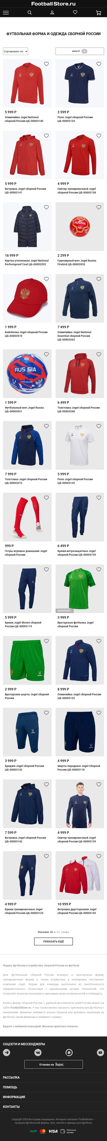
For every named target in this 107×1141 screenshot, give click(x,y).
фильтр (79, 51)
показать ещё (53, 941)
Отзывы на (56, 1064)
